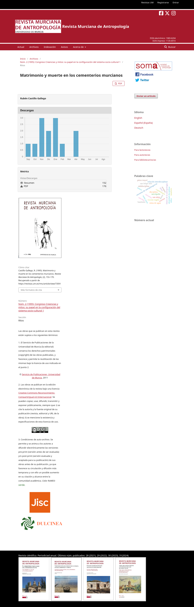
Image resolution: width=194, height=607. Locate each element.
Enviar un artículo (146, 95)
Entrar (176, 2)
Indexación (50, 46)
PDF (120, 83)
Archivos (34, 46)
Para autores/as (142, 154)
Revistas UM (147, 2)
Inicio (23, 58)
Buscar (172, 46)
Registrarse (163, 2)
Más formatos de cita (31, 289)
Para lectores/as (142, 149)
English (138, 117)
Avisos (64, 46)
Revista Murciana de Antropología (95, 26)
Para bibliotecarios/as (145, 159)
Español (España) (143, 122)
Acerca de (78, 46)
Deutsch (138, 127)
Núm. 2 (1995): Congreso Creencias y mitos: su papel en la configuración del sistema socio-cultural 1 (70, 62)
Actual (21, 46)
